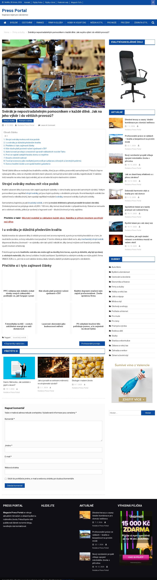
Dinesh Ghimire (68, 577)
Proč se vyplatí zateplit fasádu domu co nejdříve (27, 155)
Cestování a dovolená (121, 274)
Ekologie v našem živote (82, 380)
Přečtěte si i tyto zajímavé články (20, 146)
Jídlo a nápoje (118, 293)
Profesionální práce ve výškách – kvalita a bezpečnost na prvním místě (139, 139)
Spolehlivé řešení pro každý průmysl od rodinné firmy (136, 208)
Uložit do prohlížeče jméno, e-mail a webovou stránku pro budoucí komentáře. (41, 479)
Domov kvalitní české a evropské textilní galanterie (28, 164)
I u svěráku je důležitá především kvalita (23, 143)
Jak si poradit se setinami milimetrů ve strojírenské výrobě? (53, 382)
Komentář (10, 419)
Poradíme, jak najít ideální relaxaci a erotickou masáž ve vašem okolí (139, 238)
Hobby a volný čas (76, 23)
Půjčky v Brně (50, 2)
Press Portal (14, 10)
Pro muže (112, 23)
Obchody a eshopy (120, 303)
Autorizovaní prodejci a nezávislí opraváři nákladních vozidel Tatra (35, 152)
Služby (115, 333)
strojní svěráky (32, 193)
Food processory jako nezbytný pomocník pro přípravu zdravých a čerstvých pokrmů (43, 161)
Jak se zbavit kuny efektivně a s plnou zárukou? (138, 175)
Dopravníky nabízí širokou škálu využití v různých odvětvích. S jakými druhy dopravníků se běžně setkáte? (17, 344)
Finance (40, 23)
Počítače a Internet (120, 308)
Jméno (8, 445)
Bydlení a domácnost (121, 269)
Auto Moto (116, 264)
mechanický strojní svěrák (92, 239)
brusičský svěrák (35, 203)
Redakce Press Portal (26, 125)
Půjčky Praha (37, 2)
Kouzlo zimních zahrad (16, 158)
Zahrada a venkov (119, 347)
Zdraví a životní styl (120, 352)
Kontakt (27, 2)
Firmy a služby (55, 23)
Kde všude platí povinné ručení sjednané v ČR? (26, 149)
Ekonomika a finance (121, 279)
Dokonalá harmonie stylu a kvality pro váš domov (139, 192)
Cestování (27, 23)
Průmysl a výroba (25, 121)
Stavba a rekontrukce (121, 338)
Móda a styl (96, 23)
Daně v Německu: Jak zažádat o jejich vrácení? (17, 383)
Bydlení (13, 23)
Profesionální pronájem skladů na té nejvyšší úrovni (93, 344)
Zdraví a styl (141, 23)
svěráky (59, 197)
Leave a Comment (48, 125)
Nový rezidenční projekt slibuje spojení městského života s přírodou (138, 158)
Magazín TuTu (76, 2)
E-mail (8, 457)
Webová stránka (12, 468)
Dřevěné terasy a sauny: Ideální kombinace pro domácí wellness (138, 121)
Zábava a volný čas (120, 342)
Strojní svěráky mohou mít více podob (22, 139)
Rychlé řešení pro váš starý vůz (138, 223)
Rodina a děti (117, 328)
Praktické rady (63, 2)
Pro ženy (125, 23)
